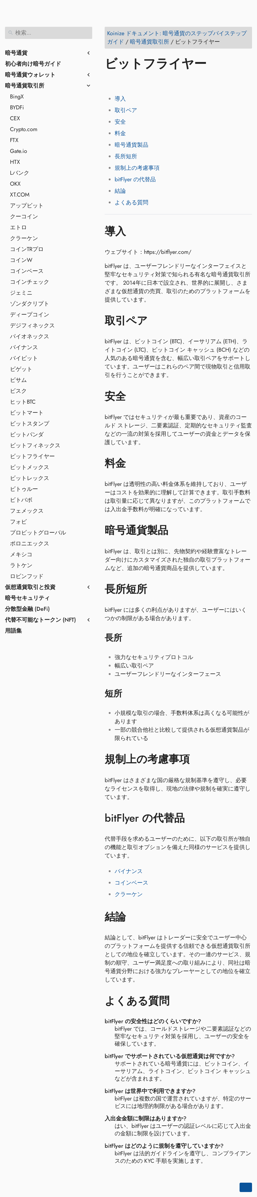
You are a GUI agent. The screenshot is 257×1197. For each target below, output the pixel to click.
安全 (120, 122)
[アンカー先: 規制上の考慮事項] (199, 759)
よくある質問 (131, 202)
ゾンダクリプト (29, 304)
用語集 (13, 631)
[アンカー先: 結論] (135, 917)
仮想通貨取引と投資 (30, 587)
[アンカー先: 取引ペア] (157, 321)
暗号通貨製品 (131, 145)
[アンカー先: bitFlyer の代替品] (194, 818)
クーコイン (24, 216)
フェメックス (27, 511)
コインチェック (29, 282)
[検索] (48, 33)
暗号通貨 (16, 53)
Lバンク (19, 173)
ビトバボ (21, 500)
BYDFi (17, 107)
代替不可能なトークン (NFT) (40, 620)
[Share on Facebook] (111, 82)
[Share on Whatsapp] (158, 82)
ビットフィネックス (35, 445)
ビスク (18, 391)
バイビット (24, 358)
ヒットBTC (23, 402)
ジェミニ (21, 293)
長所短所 (126, 156)
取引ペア (126, 110)
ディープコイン (29, 315)
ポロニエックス (29, 543)
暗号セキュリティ (27, 598)
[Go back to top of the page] (246, 1187)
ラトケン (21, 565)
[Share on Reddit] (146, 82)
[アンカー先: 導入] (135, 231)
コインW (21, 260)
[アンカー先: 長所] (130, 638)
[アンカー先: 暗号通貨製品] (177, 530)
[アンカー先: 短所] (130, 693)
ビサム (18, 380)
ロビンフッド (27, 576)
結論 (120, 191)
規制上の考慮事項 (137, 168)
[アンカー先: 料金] (135, 463)
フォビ (18, 522)
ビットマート (27, 413)
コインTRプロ (27, 249)
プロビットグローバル (38, 533)
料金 (120, 133)
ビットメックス (29, 467)
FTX (14, 140)
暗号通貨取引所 (24, 86)
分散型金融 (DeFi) (27, 609)
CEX (15, 118)
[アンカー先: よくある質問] (178, 1001)
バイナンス (24, 347)
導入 (120, 99)
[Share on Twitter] (122, 82)
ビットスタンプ (29, 424)
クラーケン (24, 238)
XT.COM (20, 195)
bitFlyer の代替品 (135, 179)
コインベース (27, 271)
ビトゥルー (24, 489)
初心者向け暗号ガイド (33, 64)
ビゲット (21, 369)
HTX (15, 162)
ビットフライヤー (32, 456)
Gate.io (18, 151)
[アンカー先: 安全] (135, 396)
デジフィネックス (32, 325)
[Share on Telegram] (170, 82)
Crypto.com (23, 129)
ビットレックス (29, 478)
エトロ (18, 227)
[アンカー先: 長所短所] (156, 589)
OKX (15, 184)
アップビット (27, 206)
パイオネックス (29, 336)
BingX (17, 97)
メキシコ (21, 554)
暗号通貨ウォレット (30, 75)
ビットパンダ (27, 434)
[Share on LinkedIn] (134, 82)
